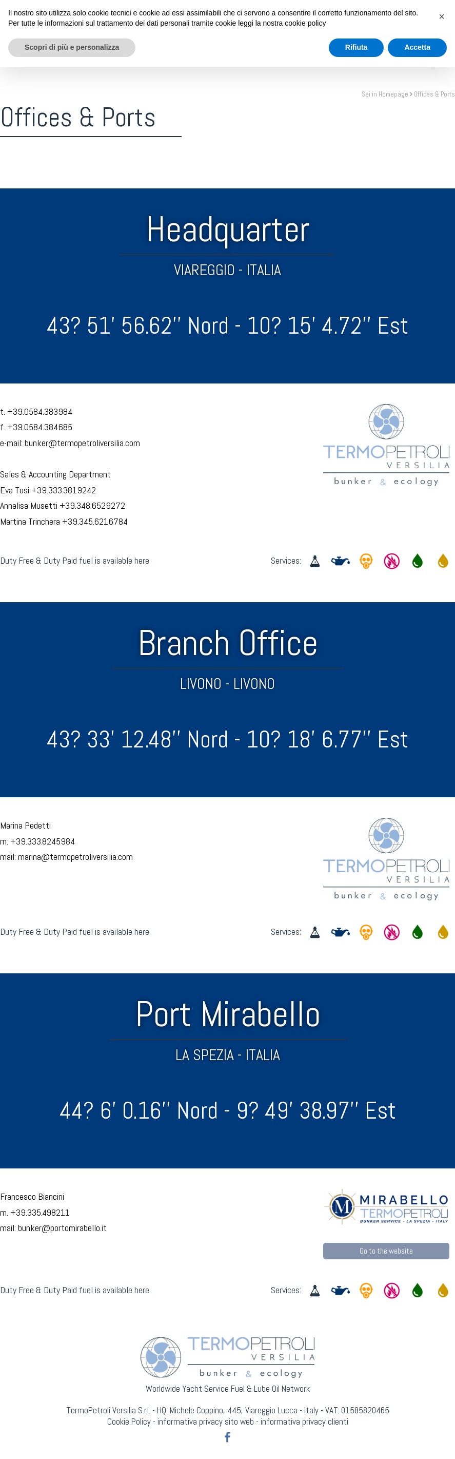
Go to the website (386, 1251)
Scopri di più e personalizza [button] (72, 1439)
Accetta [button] (417, 1439)
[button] (441, 1408)
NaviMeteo (219, 32)
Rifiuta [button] (356, 1439)
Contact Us (367, 32)
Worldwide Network (292, 32)
